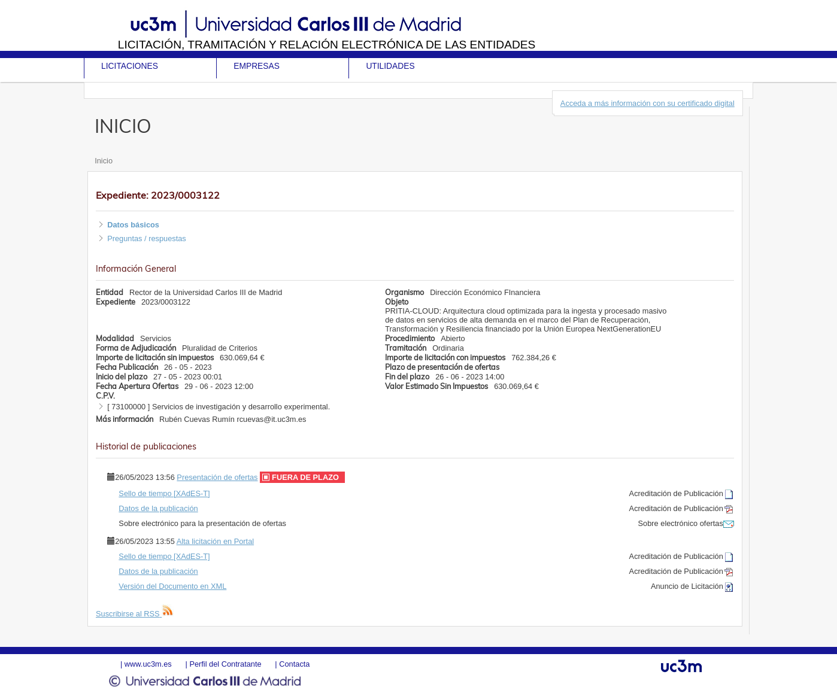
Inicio (104, 160)
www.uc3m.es (148, 663)
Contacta (294, 663)
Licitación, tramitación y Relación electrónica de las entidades (327, 44)
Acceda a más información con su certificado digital (647, 103)
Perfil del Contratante (225, 663)
